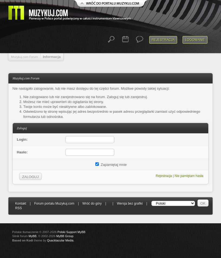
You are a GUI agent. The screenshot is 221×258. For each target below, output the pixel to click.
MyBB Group (64, 236)
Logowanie (195, 40)
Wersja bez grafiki (130, 203)
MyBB (33, 236)
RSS (18, 208)
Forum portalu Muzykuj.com (54, 203)
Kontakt (20, 203)
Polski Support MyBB (71, 232)
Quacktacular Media (60, 240)
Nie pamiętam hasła (189, 176)
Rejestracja (163, 40)
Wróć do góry (92, 203)
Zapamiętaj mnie (111, 165)
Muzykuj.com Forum (24, 57)
